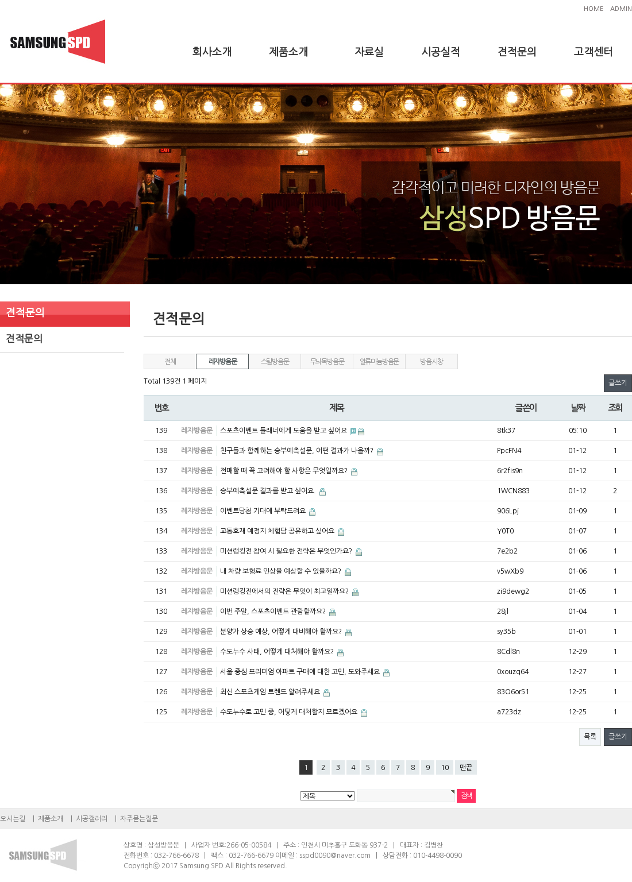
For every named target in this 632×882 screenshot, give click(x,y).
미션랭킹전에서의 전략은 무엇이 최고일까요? (285, 591)
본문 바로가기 (0, 0)
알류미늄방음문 (379, 361)
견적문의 (517, 52)
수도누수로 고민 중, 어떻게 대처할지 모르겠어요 (289, 712)
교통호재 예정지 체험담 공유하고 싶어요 (278, 531)
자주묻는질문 (139, 818)
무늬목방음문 (327, 361)
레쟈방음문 (223, 361)
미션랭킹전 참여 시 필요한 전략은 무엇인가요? (287, 551)
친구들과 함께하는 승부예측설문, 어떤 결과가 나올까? (297, 450)
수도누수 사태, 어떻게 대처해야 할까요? (278, 651)
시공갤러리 (91, 818)
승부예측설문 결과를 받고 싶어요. (269, 491)
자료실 (369, 52)
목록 (590, 736)
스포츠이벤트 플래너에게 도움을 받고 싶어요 (284, 430)
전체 (170, 361)
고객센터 (593, 52)
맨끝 (466, 767)
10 (445, 767)
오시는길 (12, 818)
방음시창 (431, 361)
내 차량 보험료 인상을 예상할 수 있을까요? (281, 571)
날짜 (578, 408)
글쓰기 (617, 383)
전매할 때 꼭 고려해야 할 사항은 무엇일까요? (284, 470)
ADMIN (621, 9)
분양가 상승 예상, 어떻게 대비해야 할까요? (282, 631)
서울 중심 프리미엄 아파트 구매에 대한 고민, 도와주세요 (300, 671)
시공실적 (440, 52)
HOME (593, 9)
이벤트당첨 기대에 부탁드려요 (263, 511)
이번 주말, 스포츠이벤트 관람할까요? (273, 611)
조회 (615, 408)
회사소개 (212, 52)
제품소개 (288, 52)
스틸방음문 (275, 361)
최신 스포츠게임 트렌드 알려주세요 (271, 691)
